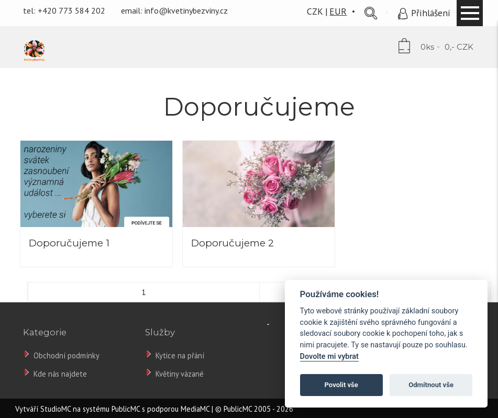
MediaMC (195, 409)
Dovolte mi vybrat (329, 356)
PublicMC (126, 409)
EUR (338, 11)
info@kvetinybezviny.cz (186, 10)
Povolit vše (341, 385)
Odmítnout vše (430, 385)
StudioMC (55, 409)
